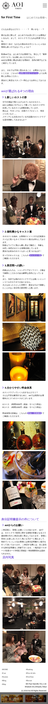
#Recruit (29, 681)
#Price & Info (30, 673)
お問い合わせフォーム (28, 73)
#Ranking (29, 669)
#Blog (4, 681)
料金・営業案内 (34, 413)
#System (5, 677)
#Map (4, 684)
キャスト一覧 (35, 255)
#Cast (4, 673)
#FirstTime (30, 677)
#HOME (5, 669)
